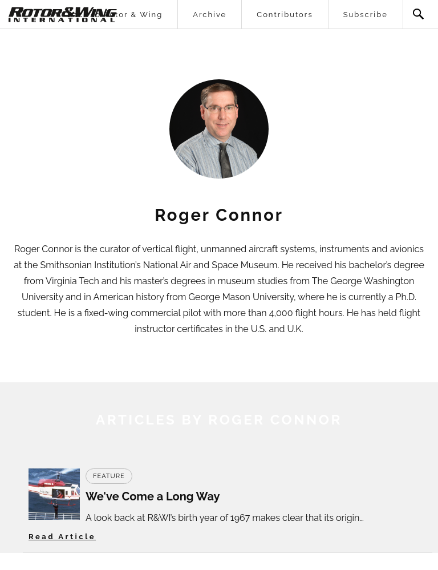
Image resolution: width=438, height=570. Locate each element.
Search (418, 14)
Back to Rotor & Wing (115, 14)
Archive (209, 14)
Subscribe (365, 14)
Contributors (285, 14)
